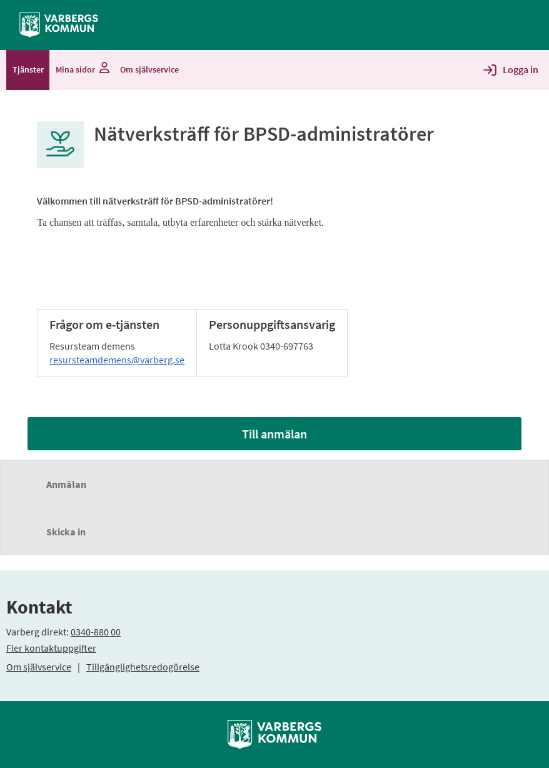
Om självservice (38, 666)
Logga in (520, 69)
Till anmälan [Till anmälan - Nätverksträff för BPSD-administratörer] (274, 434)
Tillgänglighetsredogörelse (142, 666)
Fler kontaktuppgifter (51, 648)
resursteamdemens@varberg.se (116, 359)
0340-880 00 (96, 631)
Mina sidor (82, 69)
